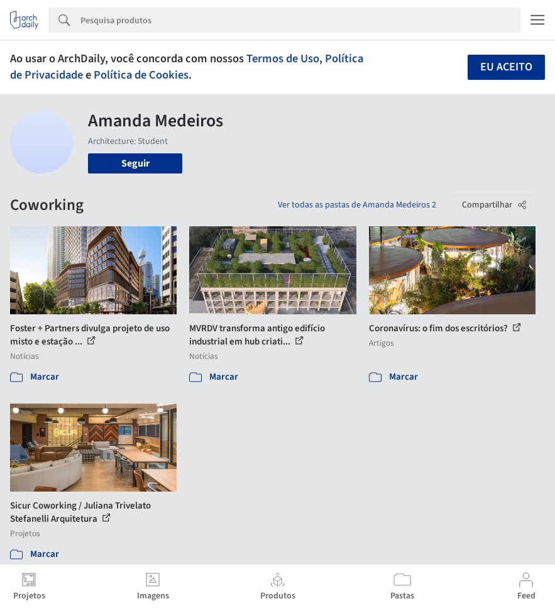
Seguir (135, 163)
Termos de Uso (282, 58)
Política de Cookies (141, 75)
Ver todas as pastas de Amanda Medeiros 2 (357, 205)
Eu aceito (506, 67)
